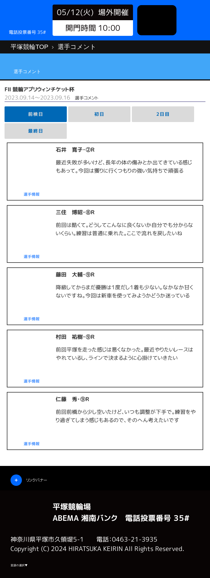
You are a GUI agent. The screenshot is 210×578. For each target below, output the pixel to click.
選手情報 (31, 194)
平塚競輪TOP (29, 46)
